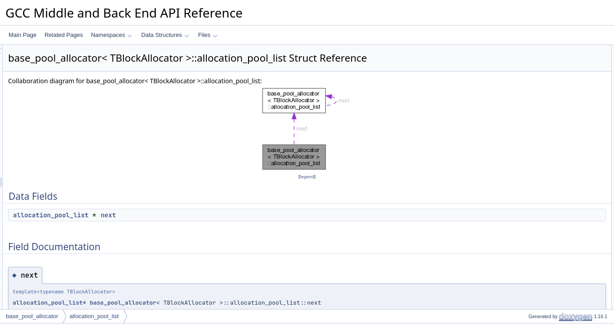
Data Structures (165, 35)
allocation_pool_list (163, 215)
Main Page (22, 35)
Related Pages (63, 35)
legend (308, 177)
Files (208, 35)
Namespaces (111, 35)
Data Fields (527, 50)
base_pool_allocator (235, 302)
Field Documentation (538, 70)
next (220, 215)
